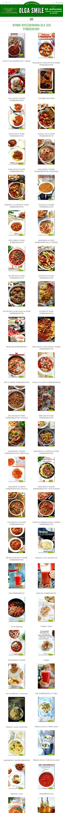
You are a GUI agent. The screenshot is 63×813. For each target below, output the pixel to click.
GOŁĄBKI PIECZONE (46, 98)
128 (21, 552)
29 (50, 621)
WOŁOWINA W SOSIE (16, 660)
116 (50, 199)
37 (21, 755)
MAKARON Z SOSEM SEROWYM (17, 760)
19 (50, 788)
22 (21, 93)
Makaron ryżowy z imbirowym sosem (46, 760)
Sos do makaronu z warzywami (16, 693)
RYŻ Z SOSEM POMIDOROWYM (16, 382)
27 (50, 446)
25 (50, 270)
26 (50, 306)
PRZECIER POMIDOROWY (16, 347)
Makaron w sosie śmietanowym (46, 558)
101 (50, 721)
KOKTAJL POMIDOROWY (46, 593)
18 (21, 55)
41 (50, 377)
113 (21, 164)
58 (21, 341)
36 (21, 306)
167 (50, 552)
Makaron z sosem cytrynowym (16, 727)
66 (50, 235)
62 (21, 788)
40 (50, 128)
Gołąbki (46, 660)
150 (21, 517)
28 (21, 721)
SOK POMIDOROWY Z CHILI (46, 693)
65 (21, 128)
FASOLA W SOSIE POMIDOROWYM (46, 382)
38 (21, 588)
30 (50, 57)
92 (50, 93)
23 (50, 164)
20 (21, 270)
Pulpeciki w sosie (17, 794)
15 (50, 341)
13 (50, 481)
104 (21, 621)
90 (21, 377)
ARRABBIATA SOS (46, 794)
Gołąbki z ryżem (46, 626)
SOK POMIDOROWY (17, 593)
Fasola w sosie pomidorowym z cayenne (17, 61)
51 (50, 588)
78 (21, 235)
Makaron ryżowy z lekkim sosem (46, 727)
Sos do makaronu (17, 627)
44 (21, 199)
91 (21, 655)
